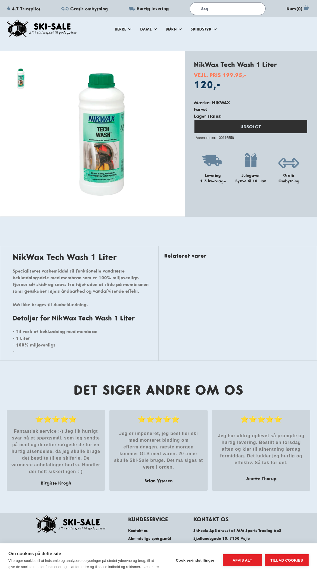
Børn (174, 29)
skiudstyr (204, 29)
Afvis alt (242, 560)
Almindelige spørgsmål (149, 538)
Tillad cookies (286, 560)
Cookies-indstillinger (195, 560)
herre (123, 29)
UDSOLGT (250, 126)
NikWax (221, 102)
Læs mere (150, 567)
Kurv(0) (298, 8)
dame (148, 29)
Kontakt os (138, 530)
